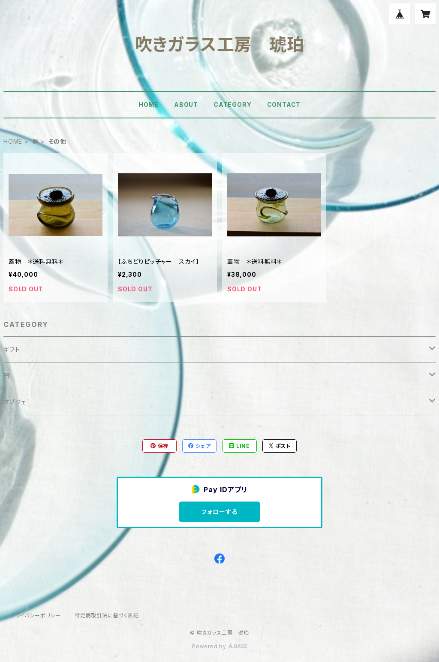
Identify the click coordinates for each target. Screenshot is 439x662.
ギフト (11, 349)
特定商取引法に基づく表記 (107, 615)
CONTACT (284, 104)
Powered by (219, 646)
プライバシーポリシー (35, 615)
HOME (148, 104)
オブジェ (14, 401)
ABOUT (186, 104)
